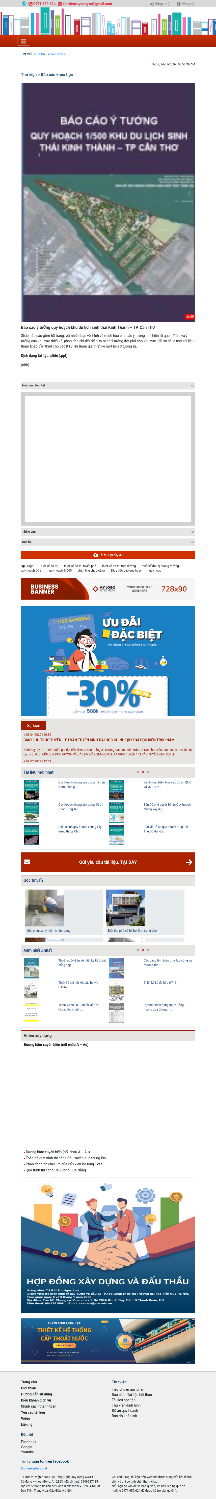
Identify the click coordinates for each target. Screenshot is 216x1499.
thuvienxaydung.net (34, 1468)
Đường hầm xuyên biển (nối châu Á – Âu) (56, 1045)
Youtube (27, 1452)
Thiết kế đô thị (48, 566)
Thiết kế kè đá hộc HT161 (161, 983)
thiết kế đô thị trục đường (119, 566)
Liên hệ (27, 1424)
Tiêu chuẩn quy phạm (128, 1389)
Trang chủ (29, 1382)
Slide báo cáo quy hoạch (127, 570)
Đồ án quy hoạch (125, 1411)
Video (25, 1418)
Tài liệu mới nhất (38, 772)
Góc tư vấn (33, 880)
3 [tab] (148, 772)
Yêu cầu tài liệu (33, 1412)
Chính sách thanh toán (38, 1406)
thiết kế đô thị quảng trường (160, 566)
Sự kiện (33, 725)
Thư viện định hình (126, 1405)
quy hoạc (155, 570)
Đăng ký (185, 4)
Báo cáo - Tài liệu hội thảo (132, 1395)
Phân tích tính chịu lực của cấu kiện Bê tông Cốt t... (65, 1164)
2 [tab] (143, 772)
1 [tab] (138, 772)
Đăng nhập (160, 4)
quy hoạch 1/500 (60, 570)
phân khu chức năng (91, 570)
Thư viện (29, 74)
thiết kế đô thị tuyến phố (80, 566)
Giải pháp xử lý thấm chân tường (48, 930)
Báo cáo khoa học (57, 74)
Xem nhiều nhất (37, 950)
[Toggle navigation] (23, 41)
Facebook (28, 1442)
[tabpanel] (66, 813)
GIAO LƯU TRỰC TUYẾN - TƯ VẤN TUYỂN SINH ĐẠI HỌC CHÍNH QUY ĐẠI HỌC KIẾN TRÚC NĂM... (100, 740)
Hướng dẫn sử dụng (36, 1394)
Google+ (27, 1447)
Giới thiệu (28, 1388)
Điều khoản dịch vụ (54, 54)
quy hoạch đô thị (32, 570)
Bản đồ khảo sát (124, 1416)
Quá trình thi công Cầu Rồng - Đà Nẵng (56, 1170)
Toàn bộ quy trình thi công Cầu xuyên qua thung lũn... (67, 1158)
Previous (19, 813)
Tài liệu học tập (124, 1400)
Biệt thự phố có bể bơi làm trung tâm (132, 930)
